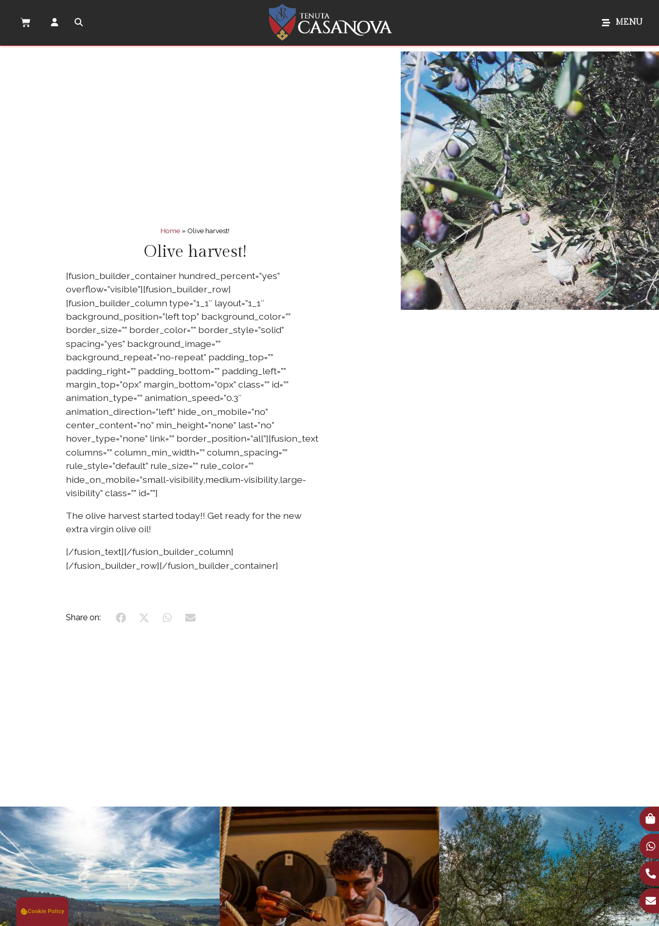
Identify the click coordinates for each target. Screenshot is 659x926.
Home (170, 230)
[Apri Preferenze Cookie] (42, 911)
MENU (629, 22)
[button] (42, 911)
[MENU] (606, 23)
